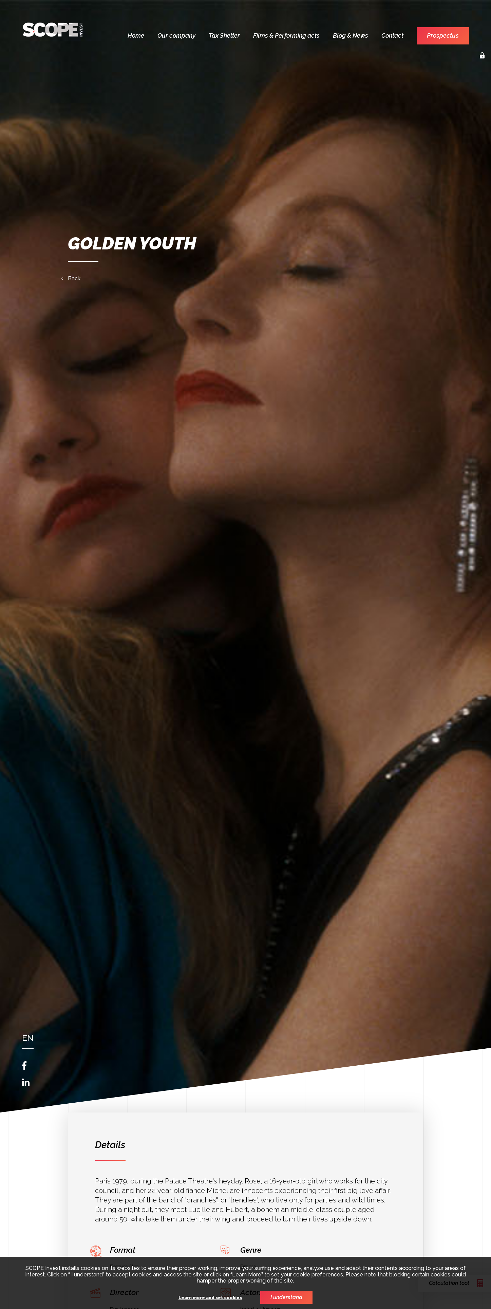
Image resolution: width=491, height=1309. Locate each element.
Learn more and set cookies (210, 1298)
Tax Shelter (224, 35)
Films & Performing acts (286, 35)
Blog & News (350, 35)
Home (136, 35)
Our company (176, 35)
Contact (392, 35)
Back (74, 279)
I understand (286, 1297)
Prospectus (443, 35)
